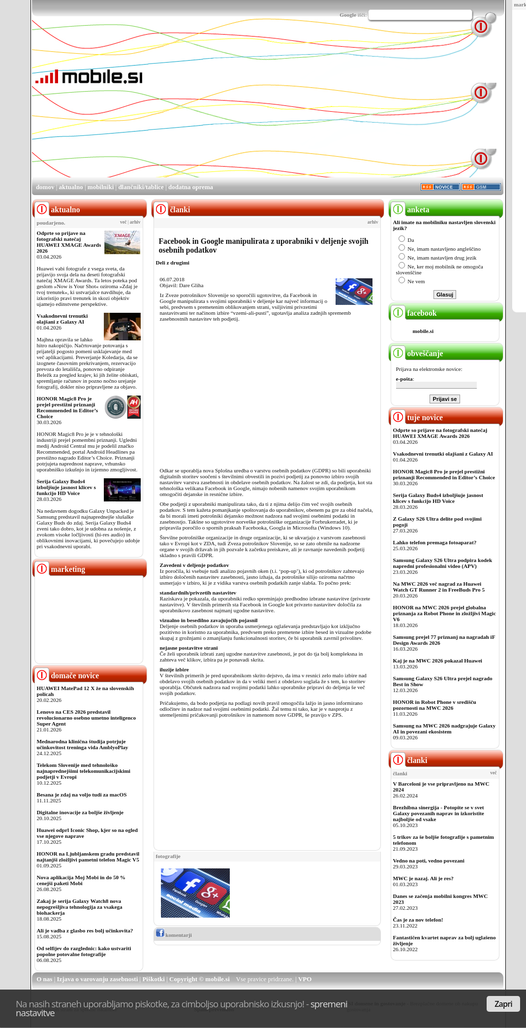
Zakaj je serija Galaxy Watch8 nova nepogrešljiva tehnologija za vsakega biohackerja (80, 907)
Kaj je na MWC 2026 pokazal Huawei (437, 660)
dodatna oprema (190, 187)
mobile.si (423, 331)
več (123, 222)
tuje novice (417, 417)
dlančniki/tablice (140, 187)
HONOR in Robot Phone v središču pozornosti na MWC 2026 (434, 705)
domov (45, 187)
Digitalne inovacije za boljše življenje (80, 812)
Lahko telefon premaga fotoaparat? (435, 542)
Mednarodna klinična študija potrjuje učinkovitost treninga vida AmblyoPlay (82, 744)
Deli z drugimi (172, 262)
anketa (410, 209)
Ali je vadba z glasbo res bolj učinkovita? (85, 930)
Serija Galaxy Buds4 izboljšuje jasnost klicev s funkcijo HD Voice (66, 487)
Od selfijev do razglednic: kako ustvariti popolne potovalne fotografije (84, 951)
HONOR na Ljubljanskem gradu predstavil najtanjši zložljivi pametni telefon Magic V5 (88, 856)
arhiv (135, 222)
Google (348, 15)
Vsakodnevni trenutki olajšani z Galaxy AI (62, 319)
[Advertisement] (272, 107)
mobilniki (101, 187)
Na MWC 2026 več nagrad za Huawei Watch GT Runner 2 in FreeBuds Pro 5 (439, 587)
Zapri (503, 1003)
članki (409, 760)
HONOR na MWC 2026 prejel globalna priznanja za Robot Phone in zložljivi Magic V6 (444, 613)
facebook (414, 313)
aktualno (71, 187)
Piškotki (153, 979)
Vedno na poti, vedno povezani (428, 860)
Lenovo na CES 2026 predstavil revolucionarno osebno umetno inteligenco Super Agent (86, 718)
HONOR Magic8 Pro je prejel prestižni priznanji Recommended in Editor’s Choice (67, 407)
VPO (304, 979)
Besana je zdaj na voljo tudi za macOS (82, 794)
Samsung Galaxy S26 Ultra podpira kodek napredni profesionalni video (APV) (443, 563)
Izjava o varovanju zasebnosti (97, 979)
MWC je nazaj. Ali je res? (423, 878)
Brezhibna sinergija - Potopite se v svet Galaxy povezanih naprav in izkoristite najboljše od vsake (438, 813)
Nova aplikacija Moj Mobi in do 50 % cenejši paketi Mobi (81, 880)
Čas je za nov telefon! (418, 920)
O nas (44, 979)
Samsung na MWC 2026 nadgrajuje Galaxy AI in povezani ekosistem (444, 728)
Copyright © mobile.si (199, 979)
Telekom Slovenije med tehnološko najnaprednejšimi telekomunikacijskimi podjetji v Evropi (83, 771)
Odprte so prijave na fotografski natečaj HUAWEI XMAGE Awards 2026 (69, 242)
